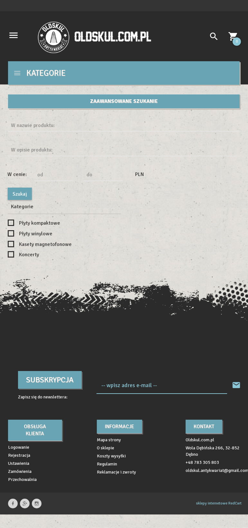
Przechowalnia (22, 479)
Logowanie (18, 447)
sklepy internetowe (211, 503)
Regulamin (107, 464)
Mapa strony (109, 440)
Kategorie (39, 73)
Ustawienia (18, 463)
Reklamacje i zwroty (116, 472)
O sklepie (105, 448)
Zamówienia (20, 471)
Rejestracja (19, 455)
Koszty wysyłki (111, 456)
